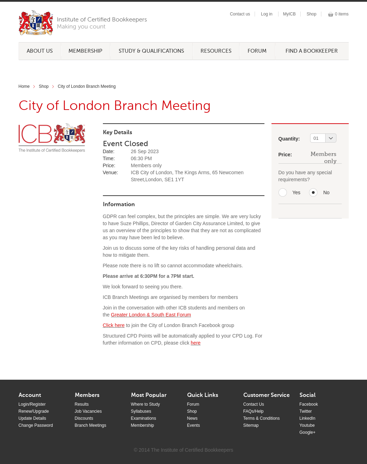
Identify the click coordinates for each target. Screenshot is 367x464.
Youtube (307, 425)
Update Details (32, 418)
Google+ (308, 432)
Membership (85, 51)
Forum (257, 51)
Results (82, 404)
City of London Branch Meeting (87, 86)
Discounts (84, 418)
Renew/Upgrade (34, 411)
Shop (311, 14)
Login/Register (32, 404)
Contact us (240, 14)
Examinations (143, 418)
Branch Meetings (90, 425)
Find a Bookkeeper (312, 51)
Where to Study (145, 404)
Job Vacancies (88, 411)
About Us (40, 51)
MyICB (289, 14)
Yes (297, 192)
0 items (342, 14)
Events (193, 425)
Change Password (36, 425)
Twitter (306, 411)
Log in (267, 14)
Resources (216, 51)
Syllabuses (141, 411)
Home (24, 86)
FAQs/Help (253, 411)
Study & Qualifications (151, 51)
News (192, 418)
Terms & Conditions (261, 418)
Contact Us (253, 404)
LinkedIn (307, 418)
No (326, 192)
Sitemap (251, 425)
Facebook (309, 404)
